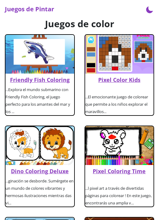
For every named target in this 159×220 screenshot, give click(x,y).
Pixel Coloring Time (119, 171)
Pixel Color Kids (119, 79)
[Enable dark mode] (149, 9)
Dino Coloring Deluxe (40, 171)
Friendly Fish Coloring (40, 79)
